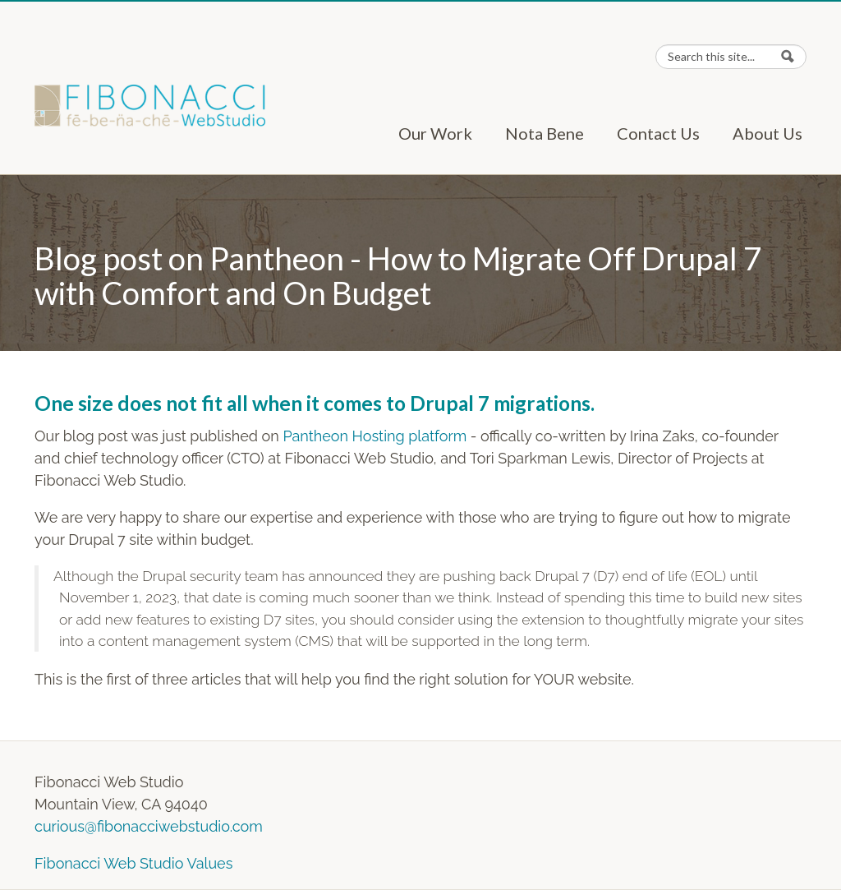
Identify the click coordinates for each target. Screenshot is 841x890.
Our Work (435, 133)
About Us (767, 133)
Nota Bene (544, 133)
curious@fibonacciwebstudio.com (148, 826)
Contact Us (658, 133)
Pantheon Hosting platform (374, 436)
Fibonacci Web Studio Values (133, 863)
